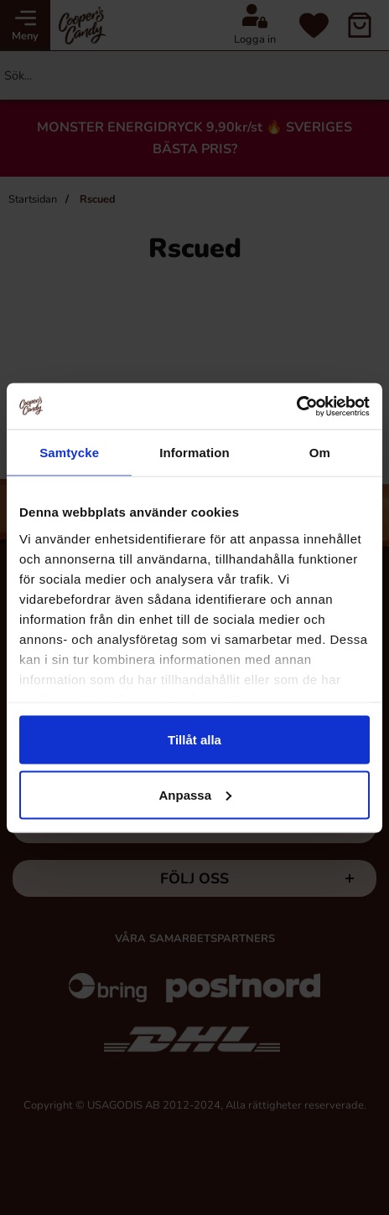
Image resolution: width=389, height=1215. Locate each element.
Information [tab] (194, 452)
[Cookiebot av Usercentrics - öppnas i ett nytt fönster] (296, 406)
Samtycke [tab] (69, 452)
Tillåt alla (194, 740)
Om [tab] (319, 452)
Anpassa (194, 794)
